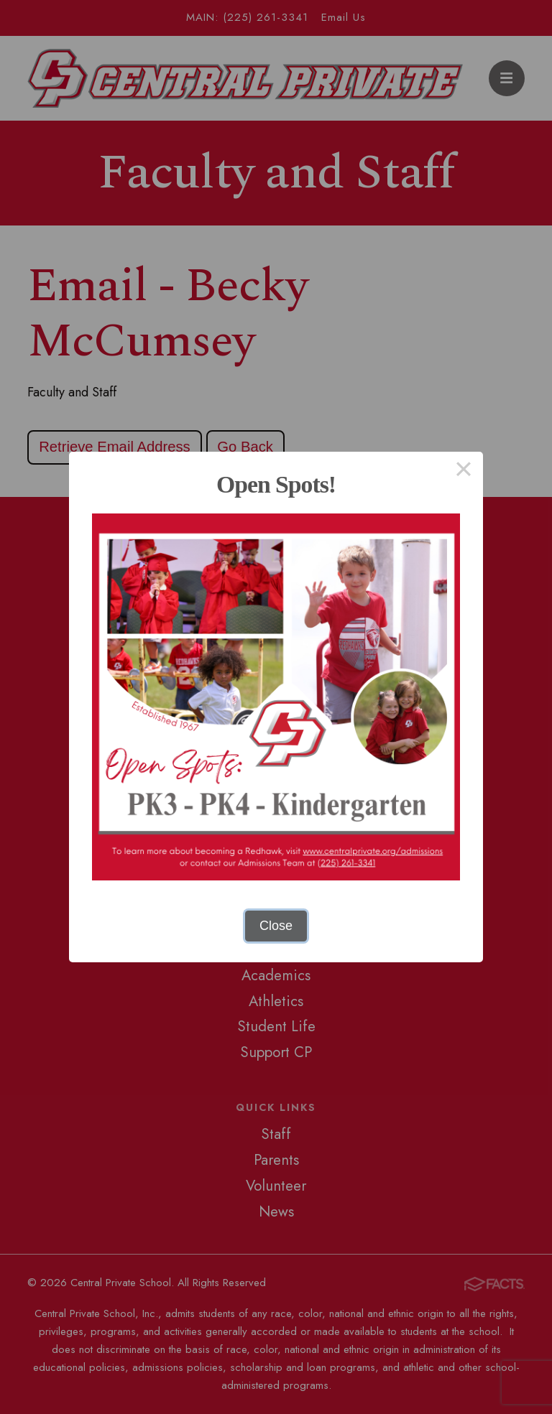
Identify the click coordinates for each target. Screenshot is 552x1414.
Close (276, 925)
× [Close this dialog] (463, 471)
